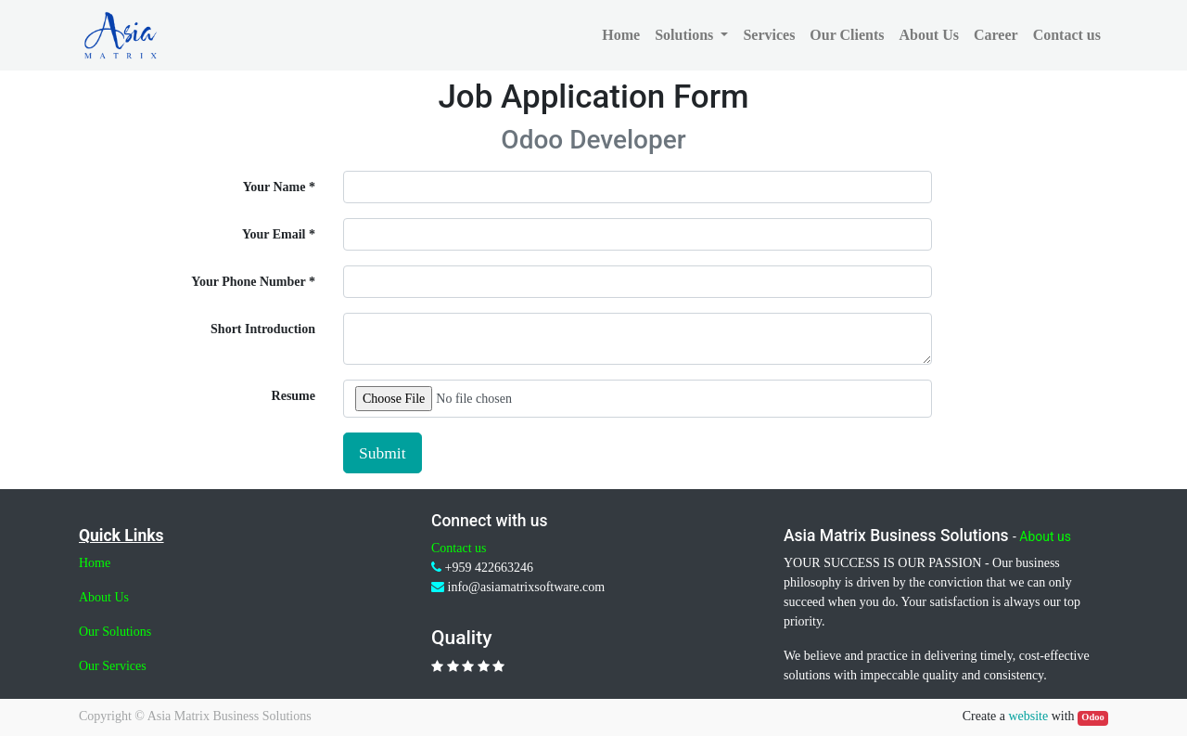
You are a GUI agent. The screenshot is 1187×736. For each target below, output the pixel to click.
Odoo (1092, 717)
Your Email (274, 234)
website (1028, 716)
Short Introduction (263, 329)
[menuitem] (620, 35)
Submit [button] (382, 453)
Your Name (274, 187)
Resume (293, 396)
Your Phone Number (248, 282)
